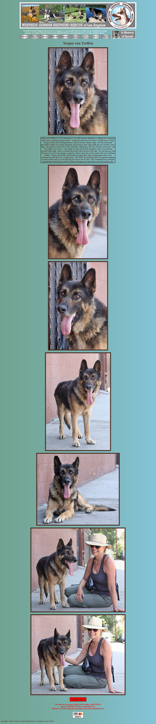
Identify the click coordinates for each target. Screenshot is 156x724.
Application (78, 699)
